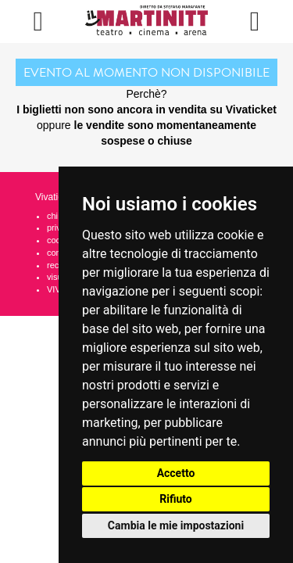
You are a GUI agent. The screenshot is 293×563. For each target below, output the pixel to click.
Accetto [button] (176, 473)
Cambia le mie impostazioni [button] (176, 525)
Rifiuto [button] (175, 499)
